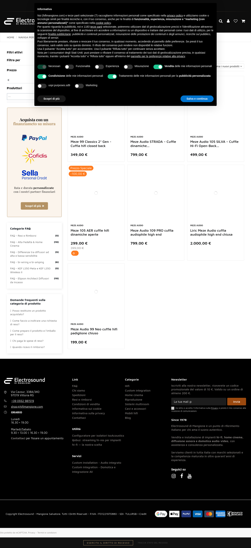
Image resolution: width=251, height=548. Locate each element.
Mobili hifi (131, 413)
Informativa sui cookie (87, 408)
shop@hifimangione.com (27, 406)
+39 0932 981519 (22, 401)
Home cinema (134, 395)
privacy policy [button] (175, 15)
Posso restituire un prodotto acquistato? (28, 312)
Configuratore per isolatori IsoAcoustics (98, 435)
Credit (143, 513)
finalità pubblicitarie (59, 34)
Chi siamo (78, 390)
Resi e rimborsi (82, 399)
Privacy (31, 532)
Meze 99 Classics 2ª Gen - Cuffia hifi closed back (91, 144)
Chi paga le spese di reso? (26, 340)
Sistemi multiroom (137, 404)
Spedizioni (79, 395)
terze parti (96, 26)
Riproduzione (133, 399)
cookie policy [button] (103, 22)
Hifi (127, 386)
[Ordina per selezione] (220, 66)
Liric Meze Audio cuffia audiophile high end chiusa (211, 232)
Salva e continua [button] (197, 98)
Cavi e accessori (135, 408)
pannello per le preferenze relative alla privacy (158, 56)
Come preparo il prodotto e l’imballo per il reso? (33, 332)
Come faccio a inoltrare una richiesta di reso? (33, 322)
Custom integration (137, 390)
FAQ (74, 386)
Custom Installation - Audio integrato (96, 462)
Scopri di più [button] (51, 98)
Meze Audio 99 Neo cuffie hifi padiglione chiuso (94, 331)
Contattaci (18, 438)
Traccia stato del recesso (153, 543)
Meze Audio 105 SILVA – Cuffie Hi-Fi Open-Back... (214, 144)
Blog (128, 417)
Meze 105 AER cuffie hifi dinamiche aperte (90, 232)
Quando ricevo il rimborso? (27, 347)
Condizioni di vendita (86, 404)
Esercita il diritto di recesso (108, 542)
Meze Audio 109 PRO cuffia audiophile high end (151, 232)
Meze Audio (77, 136)
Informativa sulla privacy (88, 413)
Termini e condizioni (46, 532)
